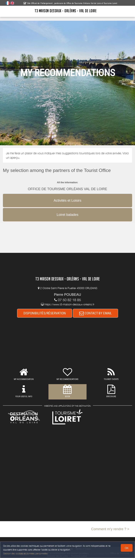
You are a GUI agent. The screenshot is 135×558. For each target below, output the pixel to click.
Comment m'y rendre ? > (110, 529)
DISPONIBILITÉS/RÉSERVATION (44, 313)
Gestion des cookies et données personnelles (25, 553)
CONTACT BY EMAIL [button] (95, 313)
